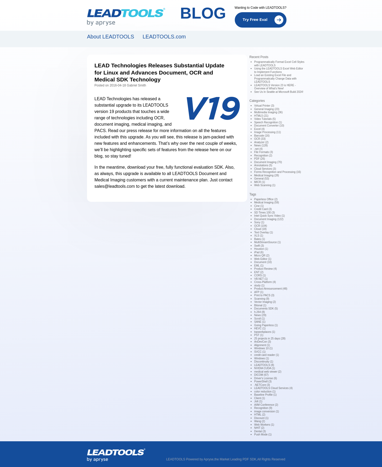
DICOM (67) (261, 374)
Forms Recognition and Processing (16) (277, 172)
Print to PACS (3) (264, 295)
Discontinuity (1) (263, 361)
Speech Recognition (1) (268, 122)
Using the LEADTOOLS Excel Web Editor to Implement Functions (278, 70)
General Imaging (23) (266, 109)
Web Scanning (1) (264, 185)
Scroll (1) (259, 318)
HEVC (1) (260, 328)
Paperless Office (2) (265, 199)
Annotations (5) (263, 165)
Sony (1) (259, 222)
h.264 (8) (259, 312)
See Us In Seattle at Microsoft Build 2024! (278, 91)
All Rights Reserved (271, 459)
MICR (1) (259, 182)
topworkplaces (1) (264, 331)
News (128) (261, 145)
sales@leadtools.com (114, 186)
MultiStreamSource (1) (267, 242)
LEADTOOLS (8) (264, 365)
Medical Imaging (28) (266, 175)
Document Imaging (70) (268, 162)
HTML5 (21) (261, 115)
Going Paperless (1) (266, 325)
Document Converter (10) (269, 125)
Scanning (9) (261, 298)
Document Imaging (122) (268, 219)
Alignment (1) (262, 345)
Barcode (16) (262, 135)
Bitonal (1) (260, 305)
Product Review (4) (265, 268)
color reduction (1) (265, 391)
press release (139, 130)
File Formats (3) (263, 152)
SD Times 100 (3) (264, 212)
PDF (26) (259, 158)
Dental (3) (260, 431)
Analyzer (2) (261, 142)
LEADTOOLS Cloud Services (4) (273, 388)
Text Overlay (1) (263, 232)
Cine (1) (259, 205)
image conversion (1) (266, 411)
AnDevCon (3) (262, 341)
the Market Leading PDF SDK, (235, 459)
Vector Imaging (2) (265, 301)
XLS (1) (258, 235)
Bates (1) (259, 239)
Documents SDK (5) (266, 308)
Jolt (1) (258, 401)
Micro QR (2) (261, 255)
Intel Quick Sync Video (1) (269, 215)
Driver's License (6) (265, 378)
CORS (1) (260, 275)
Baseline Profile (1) (265, 394)
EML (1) (258, 265)
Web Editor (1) (262, 258)
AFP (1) (258, 292)
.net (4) (258, 148)
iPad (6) (258, 252)
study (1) (259, 285)
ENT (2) (258, 272)
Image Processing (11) (267, 132)
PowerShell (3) (263, 381)
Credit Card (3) (263, 209)
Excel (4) (259, 129)
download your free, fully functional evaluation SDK (175, 167)
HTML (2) (259, 414)
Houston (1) (261, 248)
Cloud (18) (260, 229)
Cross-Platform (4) (265, 282)
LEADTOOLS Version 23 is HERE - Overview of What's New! (275, 87)
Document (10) (263, 262)
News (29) (260, 315)
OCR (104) (260, 225)
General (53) (261, 178)
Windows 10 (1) (263, 348)
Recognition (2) (263, 155)
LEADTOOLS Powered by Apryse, (190, 459)
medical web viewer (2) (267, 371)
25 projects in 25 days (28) (269, 338)
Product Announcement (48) (270, 288)
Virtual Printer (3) (264, 105)
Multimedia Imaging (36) (268, 112)
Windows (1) (261, 358)
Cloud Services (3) (265, 168)
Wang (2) (259, 421)
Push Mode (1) (263, 434)
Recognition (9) (263, 408)
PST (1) (258, 335)
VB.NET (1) (261, 278)
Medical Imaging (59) (266, 202)
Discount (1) (261, 418)
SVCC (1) (260, 351)
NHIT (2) (259, 427)
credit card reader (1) (266, 354)
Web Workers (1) (264, 424)
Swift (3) (259, 245)
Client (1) (259, 398)
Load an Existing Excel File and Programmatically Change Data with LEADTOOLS (275, 78)
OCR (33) (260, 138)
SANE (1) (259, 321)
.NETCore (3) (262, 384)
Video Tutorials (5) (265, 118)
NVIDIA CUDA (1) (264, 368)
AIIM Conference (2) (266, 404)
